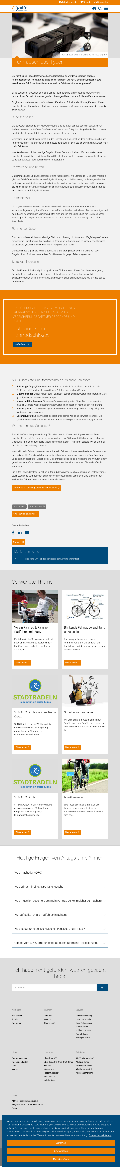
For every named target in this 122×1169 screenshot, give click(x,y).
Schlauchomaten (83, 1030)
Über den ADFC (50, 1058)
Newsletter (101, 2)
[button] (15, 532)
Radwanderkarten (20, 1062)
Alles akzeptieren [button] (61, 1159)
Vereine (15, 1069)
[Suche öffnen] (100, 9)
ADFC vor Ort (50, 1076)
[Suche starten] (102, 987)
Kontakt (47, 1066)
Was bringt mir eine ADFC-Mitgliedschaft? (40, 886)
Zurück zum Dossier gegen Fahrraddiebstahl (35, 487)
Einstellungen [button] (61, 1151)
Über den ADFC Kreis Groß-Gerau (58, 1062)
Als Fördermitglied (84, 1069)
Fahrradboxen (82, 1027)
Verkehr (47, 1019)
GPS (14, 1066)
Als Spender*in (82, 1062)
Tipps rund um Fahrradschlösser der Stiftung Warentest (51, 558)
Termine (15, 1019)
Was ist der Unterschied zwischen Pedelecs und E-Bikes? (49, 928)
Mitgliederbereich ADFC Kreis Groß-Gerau (27, 1107)
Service (79, 1010)
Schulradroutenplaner (78, 712)
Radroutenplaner (19, 1058)
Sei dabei (80, 1052)
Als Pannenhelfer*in (84, 1073)
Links (14, 1052)
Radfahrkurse (82, 1034)
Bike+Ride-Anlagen (84, 1023)
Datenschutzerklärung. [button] (100, 1135)
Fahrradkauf (19, 506)
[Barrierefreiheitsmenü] (94, 9)
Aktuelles (16, 1010)
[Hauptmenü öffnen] (106, 8)
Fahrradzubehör (37, 506)
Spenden (86, 2)
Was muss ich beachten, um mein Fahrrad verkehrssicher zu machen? (58, 900)
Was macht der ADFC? (28, 872)
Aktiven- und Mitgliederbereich (25, 1101)
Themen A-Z (49, 1023)
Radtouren (16, 1023)
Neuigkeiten (17, 1016)
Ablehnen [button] (61, 1142)
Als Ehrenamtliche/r (84, 1066)
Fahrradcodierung (84, 1016)
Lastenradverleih (83, 1019)
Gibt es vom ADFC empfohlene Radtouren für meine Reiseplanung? (56, 942)
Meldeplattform (83, 1038)
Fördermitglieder (51, 1073)
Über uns (48, 1052)
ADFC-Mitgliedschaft (85, 1058)
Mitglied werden (68, 2)
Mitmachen (49, 1069)
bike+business (73, 797)
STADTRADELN (25, 797)
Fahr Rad (48, 1016)
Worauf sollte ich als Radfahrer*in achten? (40, 914)
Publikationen (50, 1080)
